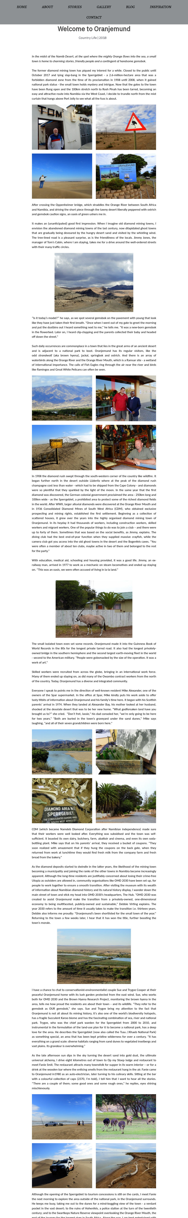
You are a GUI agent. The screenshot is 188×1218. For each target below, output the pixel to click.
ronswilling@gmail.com (149, 1180)
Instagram (140, 1190)
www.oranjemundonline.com (77, 1134)
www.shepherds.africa (70, 1125)
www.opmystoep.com (64, 1120)
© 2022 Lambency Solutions (17, 1213)
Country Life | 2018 (92, 38)
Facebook (140, 1185)
